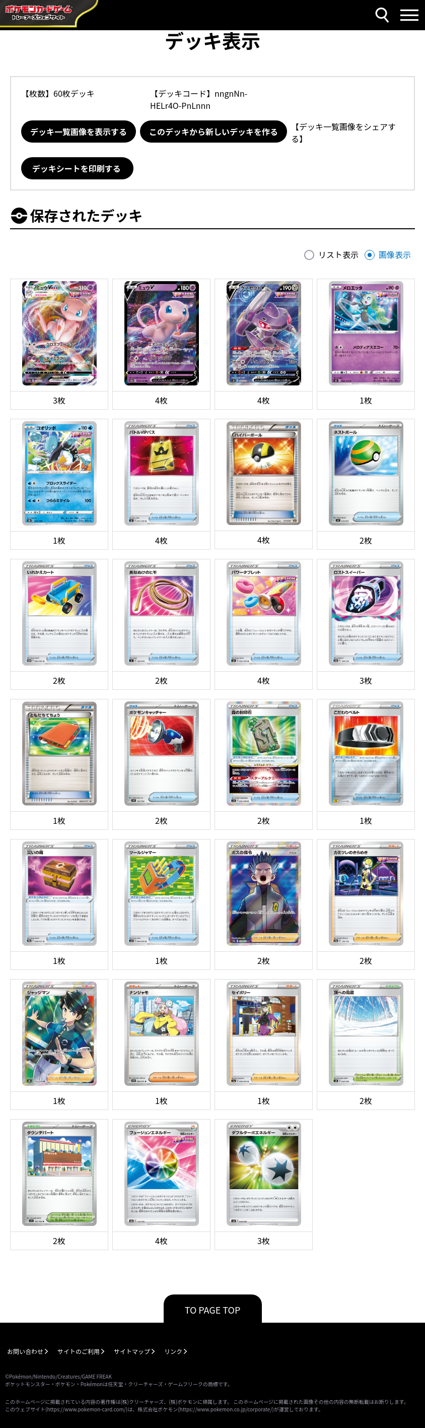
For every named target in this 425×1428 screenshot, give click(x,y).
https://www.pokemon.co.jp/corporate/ (226, 1409)
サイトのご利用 (78, 1351)
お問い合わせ (25, 1351)
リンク (173, 1351)
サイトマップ (132, 1351)
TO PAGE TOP (213, 1309)
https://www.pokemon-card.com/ (86, 1409)
